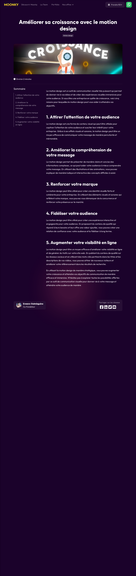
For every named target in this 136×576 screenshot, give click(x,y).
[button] (68, 4)
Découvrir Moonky (29, 4)
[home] (11, 4)
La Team (44, 4)
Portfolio (55, 4)
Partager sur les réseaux (109, 302)
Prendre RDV (115, 4)
